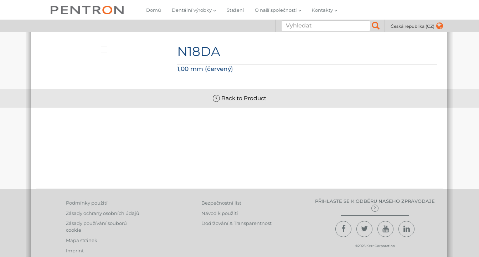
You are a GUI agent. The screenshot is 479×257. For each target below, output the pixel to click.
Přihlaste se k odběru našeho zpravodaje (375, 205)
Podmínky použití (87, 203)
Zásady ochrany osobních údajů (102, 213)
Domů (153, 10)
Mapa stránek (81, 240)
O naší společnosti (276, 10)
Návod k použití (219, 213)
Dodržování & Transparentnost (236, 223)
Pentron (87, 10)
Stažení (235, 10)
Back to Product (239, 98)
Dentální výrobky (192, 10)
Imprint (75, 250)
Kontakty (322, 10)
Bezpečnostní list (221, 203)
